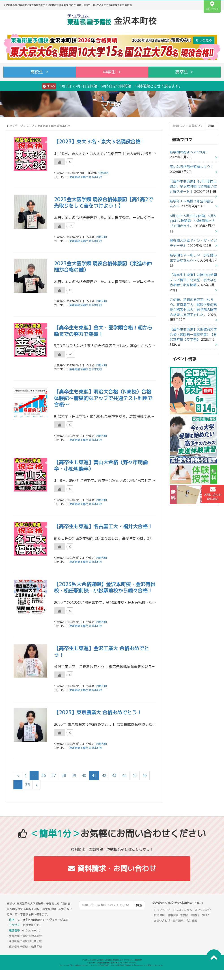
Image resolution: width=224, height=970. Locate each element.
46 (144, 775)
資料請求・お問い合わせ (112, 868)
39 (74, 775)
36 (43, 775)
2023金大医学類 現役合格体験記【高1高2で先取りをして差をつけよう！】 (103, 202)
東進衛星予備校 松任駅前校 (25, 941)
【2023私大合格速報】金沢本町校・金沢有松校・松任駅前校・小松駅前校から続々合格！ (104, 587)
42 (104, 775)
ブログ (30, 126)
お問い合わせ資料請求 (213, 494)
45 (134, 775)
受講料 (195, 915)
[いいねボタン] (59, 161)
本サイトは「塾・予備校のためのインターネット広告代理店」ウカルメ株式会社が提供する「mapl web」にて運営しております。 (112, 965)
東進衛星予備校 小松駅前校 (25, 946)
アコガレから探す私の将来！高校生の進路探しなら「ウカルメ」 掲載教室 (112, 960)
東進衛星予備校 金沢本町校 (85, 177)
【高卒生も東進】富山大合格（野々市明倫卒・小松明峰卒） (101, 465)
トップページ (15, 126)
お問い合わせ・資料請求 (168, 920)
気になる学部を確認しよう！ (191, 166)
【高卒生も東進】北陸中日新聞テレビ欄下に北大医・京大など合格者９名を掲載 (193, 280)
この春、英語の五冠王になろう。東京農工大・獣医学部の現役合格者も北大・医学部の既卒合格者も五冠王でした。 (193, 307)
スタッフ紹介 (203, 910)
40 (84, 775)
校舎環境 (159, 915)
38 (64, 775)
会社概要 (191, 920)
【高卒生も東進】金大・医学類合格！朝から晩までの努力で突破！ (103, 331)
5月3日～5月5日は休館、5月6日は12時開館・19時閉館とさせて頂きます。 (112, 86)
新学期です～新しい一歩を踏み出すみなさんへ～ (193, 257)
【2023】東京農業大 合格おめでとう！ (98, 712)
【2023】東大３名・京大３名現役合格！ (99, 141)
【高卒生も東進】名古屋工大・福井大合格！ (103, 526)
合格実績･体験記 (178, 915)
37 (54, 775)
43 (114, 775)
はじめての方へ (182, 910)
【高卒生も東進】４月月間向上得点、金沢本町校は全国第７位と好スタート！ (193, 186)
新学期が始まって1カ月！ (189, 152)
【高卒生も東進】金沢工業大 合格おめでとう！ (101, 651)
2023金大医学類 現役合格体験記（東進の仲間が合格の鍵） (103, 266)
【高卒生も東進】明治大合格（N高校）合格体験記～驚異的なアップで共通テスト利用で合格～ (103, 398)
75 (27, 784)
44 (124, 775)
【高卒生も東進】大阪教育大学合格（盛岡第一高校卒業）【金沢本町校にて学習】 (193, 334)
